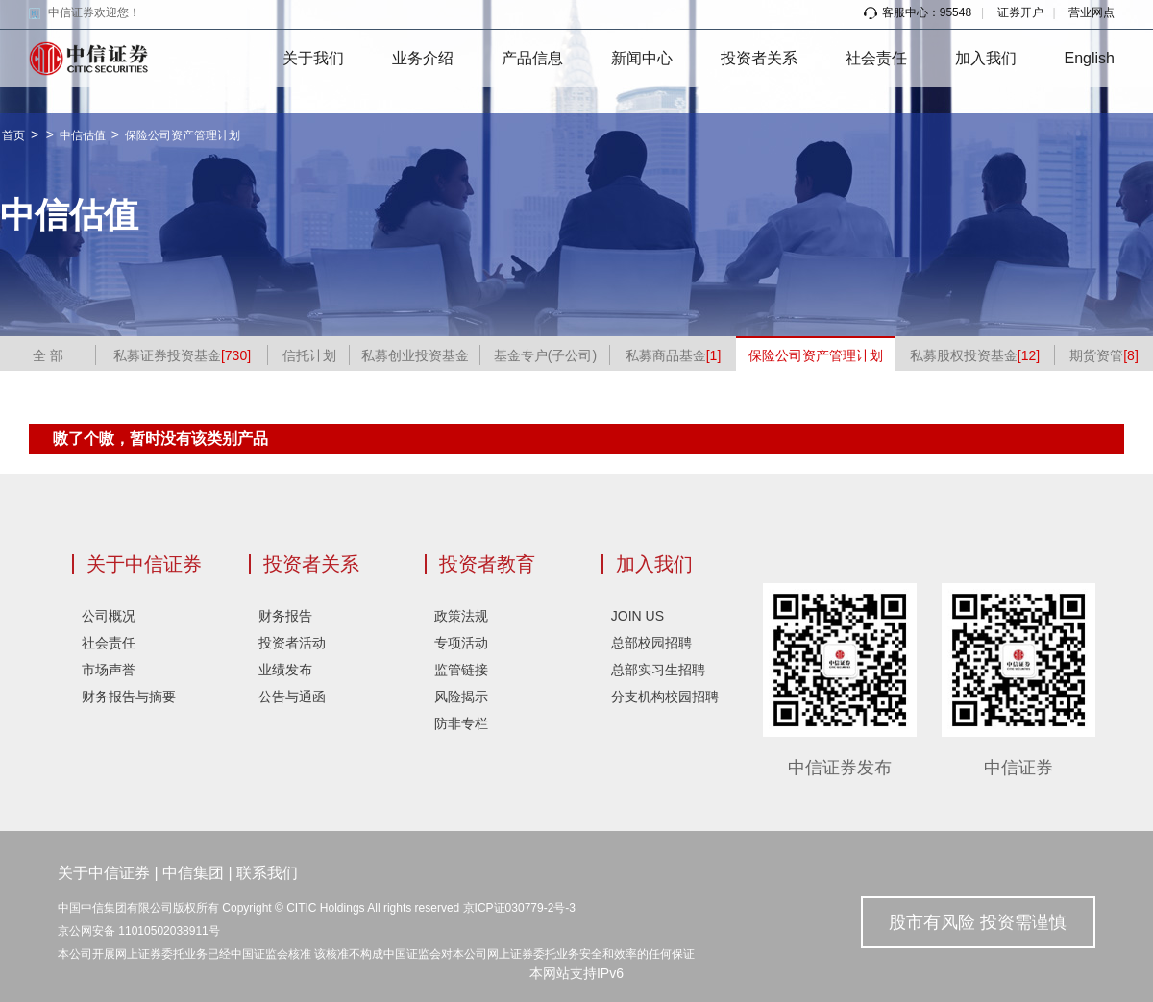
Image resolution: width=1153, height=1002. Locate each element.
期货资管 (1104, 355)
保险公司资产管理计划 (182, 135)
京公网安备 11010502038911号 (139, 931)
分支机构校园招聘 (665, 696)
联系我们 (267, 873)
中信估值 (83, 135)
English (1090, 58)
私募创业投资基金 (415, 355)
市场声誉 (108, 669)
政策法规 (461, 615)
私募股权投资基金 (975, 355)
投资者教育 (487, 564)
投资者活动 (292, 642)
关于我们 (313, 58)
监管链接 (461, 669)
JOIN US (637, 615)
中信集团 (193, 873)
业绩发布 (285, 669)
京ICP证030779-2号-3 (519, 908)
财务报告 (285, 615)
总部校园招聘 (651, 642)
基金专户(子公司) (545, 355)
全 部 (48, 355)
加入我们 (986, 58)
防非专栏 (461, 723)
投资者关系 (759, 58)
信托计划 (309, 355)
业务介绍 (423, 58)
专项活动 (461, 642)
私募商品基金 (674, 355)
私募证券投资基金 (182, 355)
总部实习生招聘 (658, 669)
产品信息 (532, 58)
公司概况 (108, 615)
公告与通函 (292, 696)
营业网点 (1091, 12)
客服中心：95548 (917, 12)
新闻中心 (642, 58)
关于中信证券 (144, 564)
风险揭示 (461, 696)
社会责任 (876, 58)
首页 (13, 135)
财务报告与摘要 (129, 696)
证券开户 (1020, 12)
